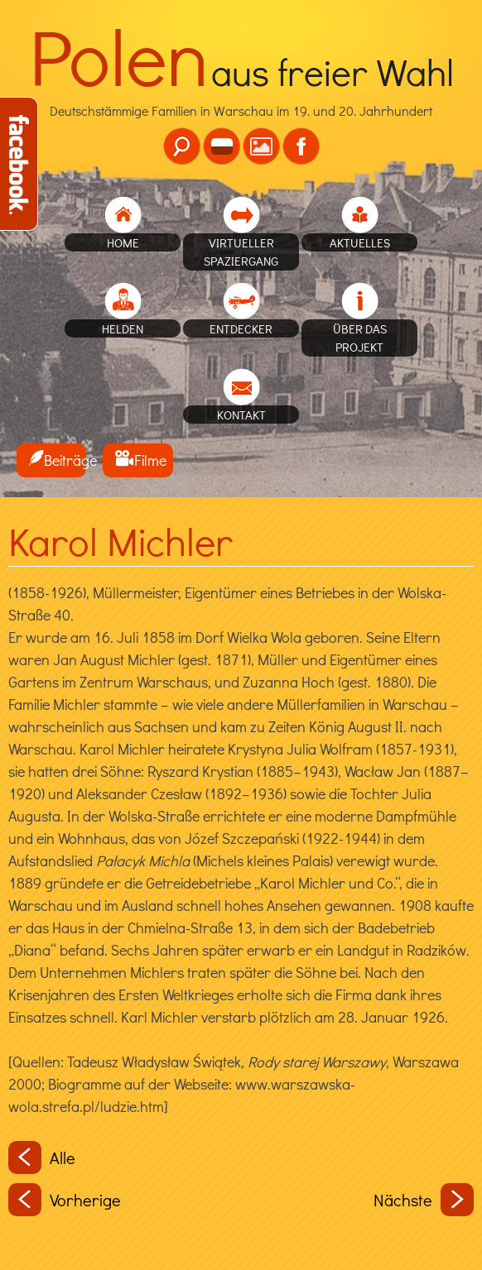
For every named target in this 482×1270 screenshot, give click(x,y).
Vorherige (64, 1199)
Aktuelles (360, 242)
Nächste (424, 1199)
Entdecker (241, 328)
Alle (41, 1157)
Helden (122, 328)
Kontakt (241, 414)
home (123, 242)
